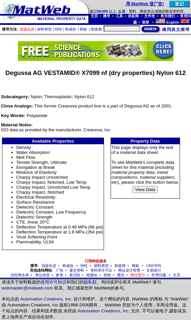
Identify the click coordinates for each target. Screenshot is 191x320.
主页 (94, 16)
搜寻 (106, 16)
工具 (119, 16)
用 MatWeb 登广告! (145, 3)
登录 (146, 22)
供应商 (133, 16)
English (172, 22)
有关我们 (167, 16)
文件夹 (149, 16)
